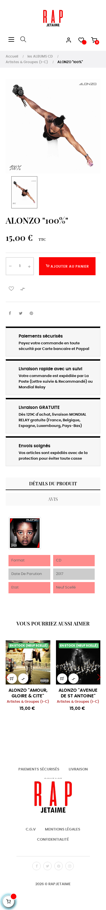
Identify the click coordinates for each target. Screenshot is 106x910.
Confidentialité (53, 839)
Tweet (20, 313)
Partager (10, 313)
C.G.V (31, 829)
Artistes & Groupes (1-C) (28, 701)
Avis (53, 499)
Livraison (78, 769)
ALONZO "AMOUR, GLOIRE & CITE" (27, 693)
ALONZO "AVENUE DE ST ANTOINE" (78, 693)
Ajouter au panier (67, 266)
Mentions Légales (62, 829)
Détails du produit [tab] (53, 483)
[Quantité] (20, 266)
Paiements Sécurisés (38, 769)
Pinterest (31, 313)
